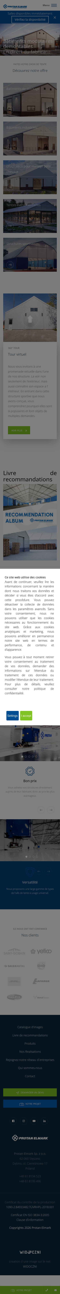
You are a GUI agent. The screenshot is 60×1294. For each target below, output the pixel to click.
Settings (12, 715)
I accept (26, 715)
